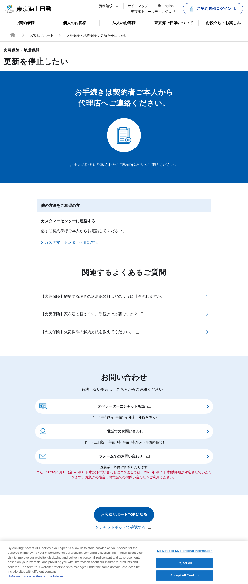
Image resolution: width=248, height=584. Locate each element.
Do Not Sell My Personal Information (184, 556)
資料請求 (108, 6)
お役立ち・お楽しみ (219, 22)
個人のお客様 (68, 22)
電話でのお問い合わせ (91, 431)
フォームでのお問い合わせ (94, 456)
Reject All (185, 568)
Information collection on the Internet (37, 581)
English (166, 6)
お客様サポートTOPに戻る (124, 515)
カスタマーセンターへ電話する (72, 242)
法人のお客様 (117, 22)
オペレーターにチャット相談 (95, 406)
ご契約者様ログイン (212, 9)
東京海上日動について (171, 22)
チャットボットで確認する (125, 527)
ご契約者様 (19, 22)
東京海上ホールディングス (154, 12)
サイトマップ (138, 6)
